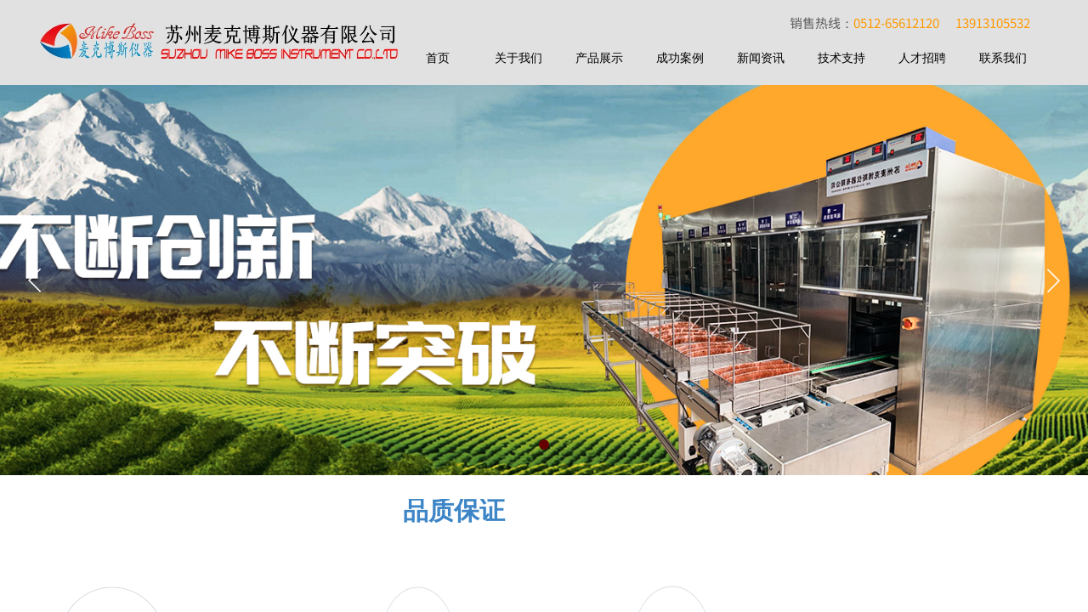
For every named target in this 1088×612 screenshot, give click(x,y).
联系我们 (1003, 58)
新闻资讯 (761, 58)
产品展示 (599, 58)
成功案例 (680, 58)
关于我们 (518, 58)
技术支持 (841, 58)
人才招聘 (922, 58)
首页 (438, 58)
